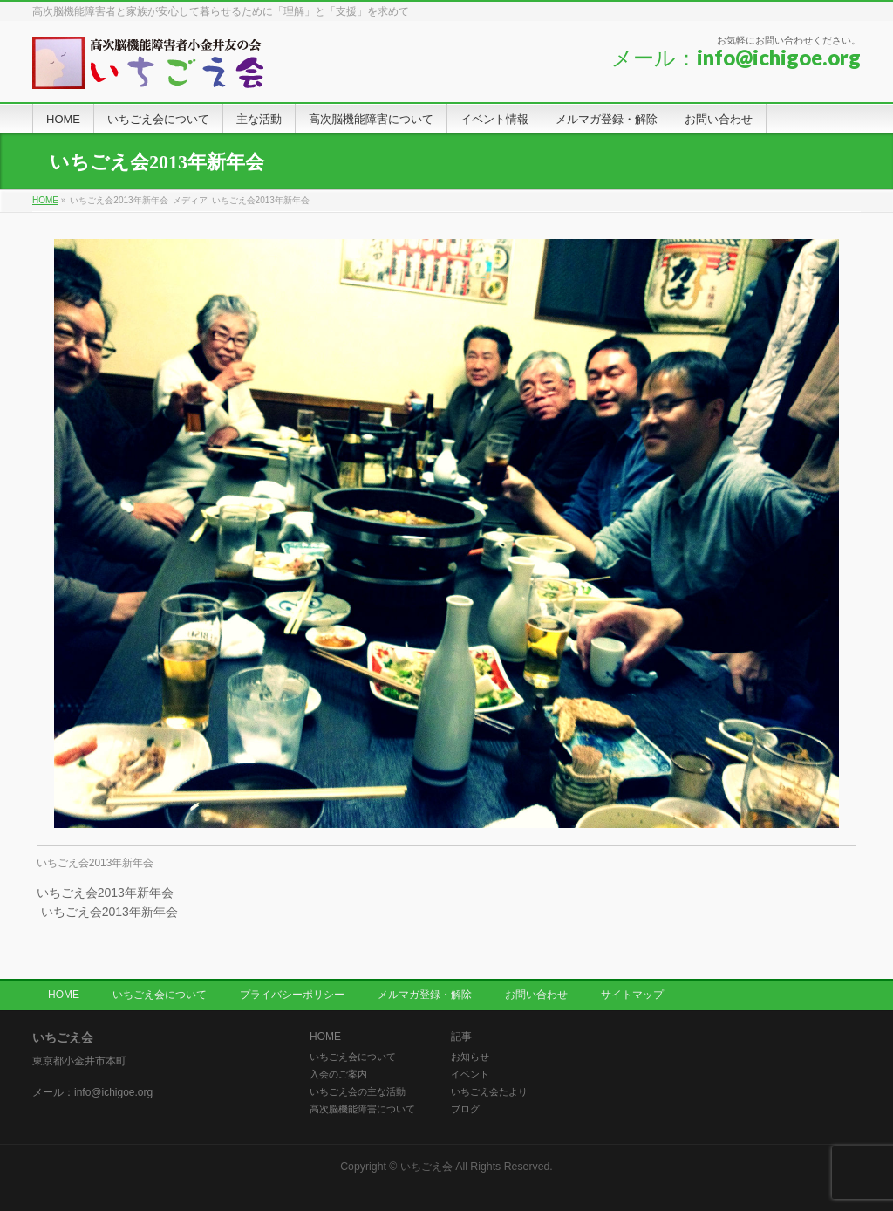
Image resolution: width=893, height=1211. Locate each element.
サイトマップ (632, 995)
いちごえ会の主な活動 (358, 1091)
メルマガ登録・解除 (425, 995)
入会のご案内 (338, 1074)
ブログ (465, 1109)
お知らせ (470, 1056)
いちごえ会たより (489, 1091)
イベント (470, 1074)
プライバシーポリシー (292, 995)
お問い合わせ (536, 995)
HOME (63, 995)
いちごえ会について (159, 995)
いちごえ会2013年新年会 (95, 863)
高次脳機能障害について (362, 1109)
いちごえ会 (426, 1166)
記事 (461, 1037)
